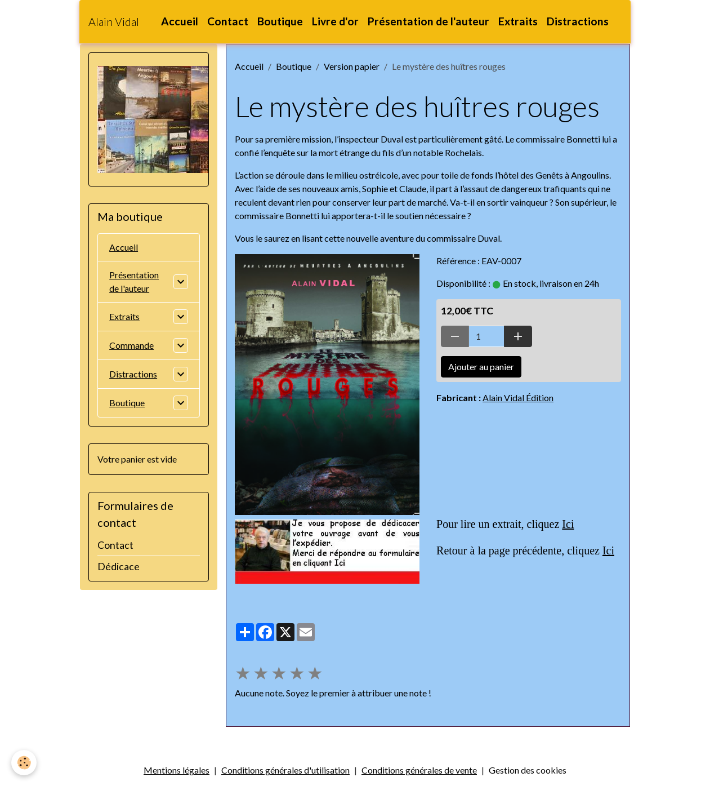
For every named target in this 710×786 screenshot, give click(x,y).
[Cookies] (24, 762)
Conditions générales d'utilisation (285, 770)
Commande (131, 345)
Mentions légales (176, 770)
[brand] (113, 21)
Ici (568, 524)
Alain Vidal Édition (518, 397)
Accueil (179, 21)
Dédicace (118, 566)
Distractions (578, 21)
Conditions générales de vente (419, 770)
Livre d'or (335, 21)
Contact (227, 21)
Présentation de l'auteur (428, 21)
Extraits (518, 21)
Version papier (351, 66)
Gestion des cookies (527, 770)
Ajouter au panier (481, 366)
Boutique (280, 21)
